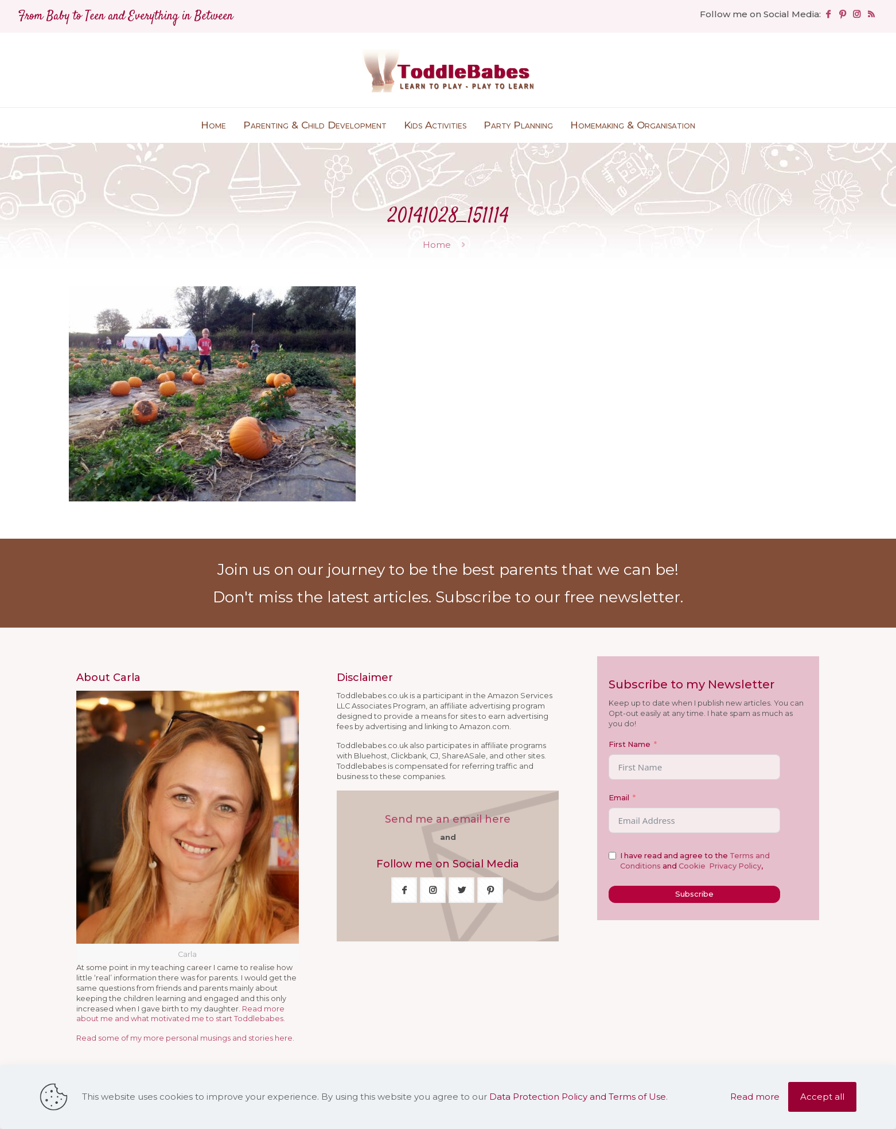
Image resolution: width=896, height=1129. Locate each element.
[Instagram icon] (856, 14)
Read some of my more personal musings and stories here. (185, 1038)
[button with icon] (404, 890)
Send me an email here (448, 819)
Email (619, 797)
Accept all (822, 1096)
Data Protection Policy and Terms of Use (577, 1096)
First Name (629, 744)
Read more (755, 1096)
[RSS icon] (871, 14)
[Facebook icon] (828, 14)
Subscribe (694, 893)
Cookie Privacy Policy (720, 866)
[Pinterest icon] (842, 14)
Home (437, 244)
